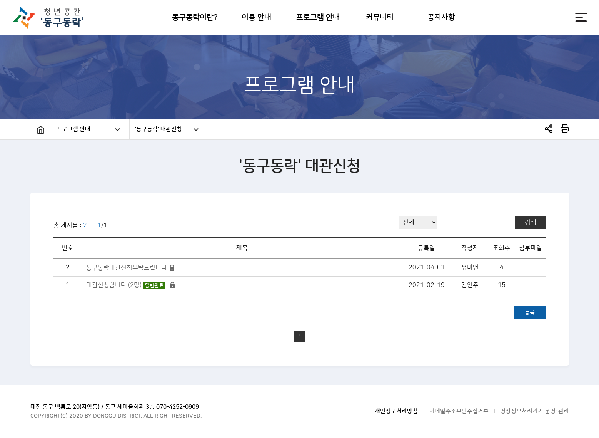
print (565, 128)
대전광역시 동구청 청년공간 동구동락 (52, 17)
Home (40, 129)
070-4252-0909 (177, 407)
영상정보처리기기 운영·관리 (534, 411)
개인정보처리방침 (396, 411)
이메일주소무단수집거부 (459, 411)
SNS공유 (548, 128)
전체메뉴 (581, 17)
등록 (530, 312)
